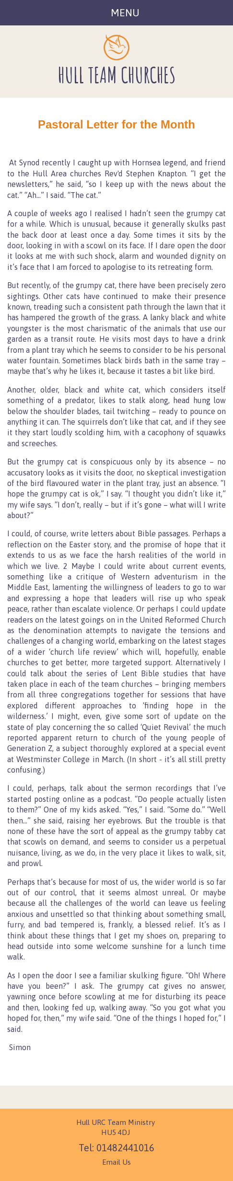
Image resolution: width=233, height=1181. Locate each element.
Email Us (116, 1162)
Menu (125, 12)
